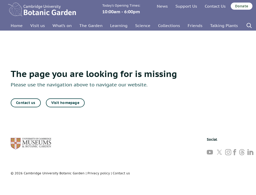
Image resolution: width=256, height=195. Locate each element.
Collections (169, 25)
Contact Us (215, 6)
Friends (195, 25)
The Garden (91, 25)
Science (142, 25)
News (162, 6)
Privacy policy (98, 173)
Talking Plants (224, 25)
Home (17, 25)
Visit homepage (65, 102)
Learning (118, 25)
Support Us (186, 6)
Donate (241, 6)
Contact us (25, 102)
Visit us (37, 25)
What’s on (62, 25)
